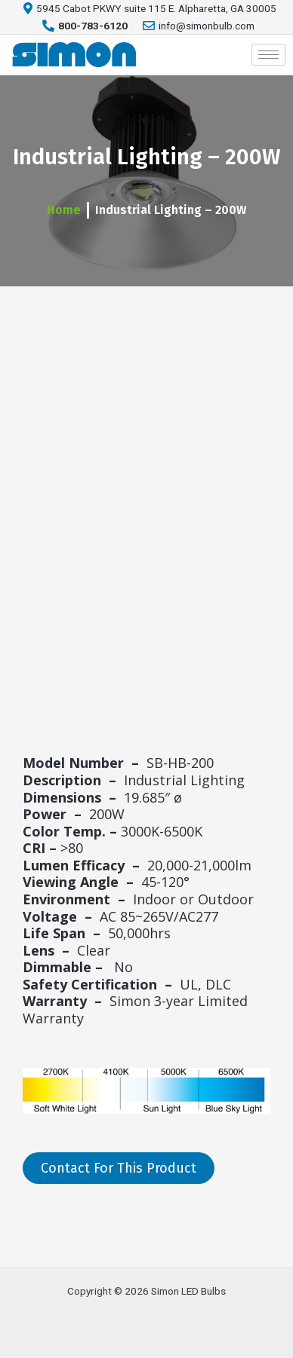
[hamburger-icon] (268, 55)
